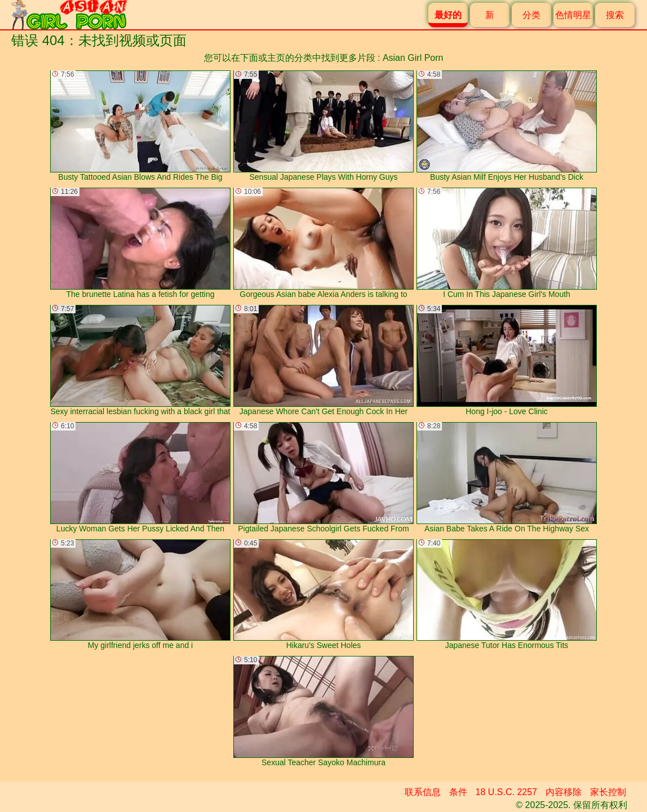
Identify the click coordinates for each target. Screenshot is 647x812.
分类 (531, 15)
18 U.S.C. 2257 (506, 792)
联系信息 (423, 792)
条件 (458, 792)
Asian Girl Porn (413, 58)
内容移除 (564, 792)
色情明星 (573, 15)
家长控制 (608, 792)
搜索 (615, 15)
